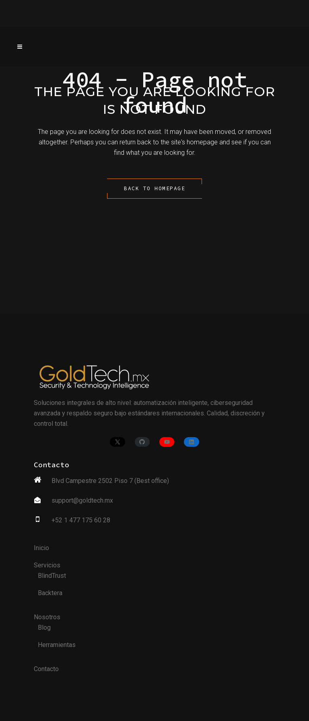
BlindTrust (52, 575)
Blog (44, 627)
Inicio (41, 548)
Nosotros (47, 617)
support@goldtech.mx (82, 500)
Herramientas (57, 645)
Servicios (47, 565)
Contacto (46, 669)
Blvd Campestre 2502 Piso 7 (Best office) (110, 481)
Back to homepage (154, 188)
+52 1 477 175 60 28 (81, 520)
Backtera (50, 593)
